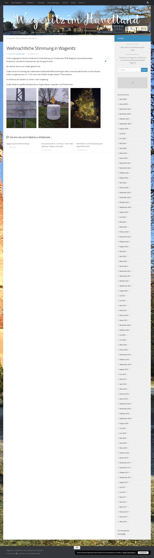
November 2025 (125, 114)
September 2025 (125, 124)
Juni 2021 (123, 301)
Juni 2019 (123, 374)
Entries (121, 534)
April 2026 (123, 99)
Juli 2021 (122, 296)
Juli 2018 (122, 428)
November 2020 (125, 325)
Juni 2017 (123, 492)
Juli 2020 (122, 335)
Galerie (73, 3)
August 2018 (124, 423)
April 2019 (123, 384)
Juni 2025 (123, 138)
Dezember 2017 (125, 463)
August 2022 (124, 247)
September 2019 (125, 364)
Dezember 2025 (125, 109)
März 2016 (123, 522)
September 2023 (125, 207)
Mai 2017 (123, 497)
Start (6, 3)
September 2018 (125, 418)
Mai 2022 (123, 251)
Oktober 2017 (124, 473)
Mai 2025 (123, 143)
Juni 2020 (123, 340)
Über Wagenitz (16, 3)
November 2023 (125, 197)
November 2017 (125, 468)
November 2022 (125, 237)
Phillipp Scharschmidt (18, 54)
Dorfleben (29, 3)
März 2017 (123, 507)
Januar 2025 (123, 158)
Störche (65, 3)
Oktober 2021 (124, 281)
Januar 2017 (123, 517)
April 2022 (123, 256)
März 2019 (123, 389)
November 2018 (125, 409)
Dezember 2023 (125, 193)
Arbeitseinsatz (23, 38)
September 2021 (125, 286)
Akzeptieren (143, 552)
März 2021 (123, 310)
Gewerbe (41, 3)
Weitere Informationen (129, 552)
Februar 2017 (124, 512)
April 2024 (123, 183)
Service (81, 3)
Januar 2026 (123, 104)
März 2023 (123, 227)
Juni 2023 (123, 217)
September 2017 (125, 477)
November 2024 (125, 168)
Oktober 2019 (124, 360)
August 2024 (124, 178)
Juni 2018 (123, 433)
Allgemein (10, 38)
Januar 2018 (123, 458)
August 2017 (124, 482)
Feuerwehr (36, 38)
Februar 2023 (124, 232)
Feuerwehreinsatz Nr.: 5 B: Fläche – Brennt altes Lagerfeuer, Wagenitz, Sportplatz (55, 146)
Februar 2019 (124, 394)
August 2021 (124, 291)
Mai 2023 (123, 222)
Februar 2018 (124, 453)
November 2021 (125, 276)
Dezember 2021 (125, 271)
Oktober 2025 (124, 119)
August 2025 (124, 129)
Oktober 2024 (124, 173)
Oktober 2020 (124, 330)
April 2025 (123, 148)
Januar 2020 (123, 350)
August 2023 (124, 212)
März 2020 (123, 345)
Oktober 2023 (124, 202)
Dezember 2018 (125, 404)
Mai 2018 (123, 438)
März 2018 (123, 448)
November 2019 (125, 355)
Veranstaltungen (53, 3)
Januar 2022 (123, 266)
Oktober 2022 (124, 242)
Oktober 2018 (124, 414)
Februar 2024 (124, 188)
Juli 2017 (122, 487)
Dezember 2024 (125, 163)
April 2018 (123, 443)
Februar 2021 (124, 315)
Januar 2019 (123, 399)
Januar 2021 (123, 320)
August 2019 (124, 369)
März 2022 (123, 261)
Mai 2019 (123, 379)
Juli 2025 (122, 134)
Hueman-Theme (35, 553)
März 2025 (123, 153)
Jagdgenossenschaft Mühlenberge (19, 143)
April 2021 (123, 305)
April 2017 (123, 502)
